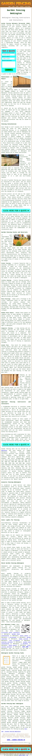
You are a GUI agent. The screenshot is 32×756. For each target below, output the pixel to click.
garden (3, 650)
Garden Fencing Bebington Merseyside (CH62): (16, 23)
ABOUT (17, 6)
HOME (10, 6)
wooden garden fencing (20, 667)
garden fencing (13, 180)
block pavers (13, 645)
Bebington (4, 450)
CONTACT (22, 6)
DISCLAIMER (27, 6)
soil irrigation (14, 640)
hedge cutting (23, 638)
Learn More (22, 755)
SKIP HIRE (25, 646)
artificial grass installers (10, 632)
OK (27, 755)
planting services (7, 642)
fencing (10, 92)
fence (21, 111)
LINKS (13, 6)
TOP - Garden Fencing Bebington (11, 731)
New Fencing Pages (8, 745)
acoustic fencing (25, 497)
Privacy (29, 745)
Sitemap (2, 745)
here (25, 728)
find (6, 706)
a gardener (24, 643)
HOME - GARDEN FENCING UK (16, 740)
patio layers (24, 635)
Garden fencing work (7, 448)
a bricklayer (13, 637)
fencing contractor (7, 39)
